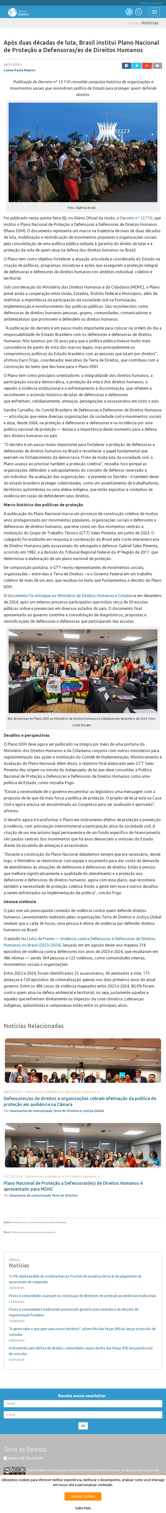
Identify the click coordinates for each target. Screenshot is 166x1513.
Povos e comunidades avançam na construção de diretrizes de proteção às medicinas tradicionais (82, 1296)
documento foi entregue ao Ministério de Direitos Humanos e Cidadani (71, 595)
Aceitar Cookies (83, 1496)
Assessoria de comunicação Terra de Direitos (43, 1195)
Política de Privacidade (23, 1458)
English (145, 3)
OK (83, 1425)
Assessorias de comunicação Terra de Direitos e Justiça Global (57, 1111)
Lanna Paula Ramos (19, 70)
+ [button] (98, 1091)
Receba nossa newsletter (83, 1396)
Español (157, 3)
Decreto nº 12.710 (136, 218)
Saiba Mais (83, 1508)
